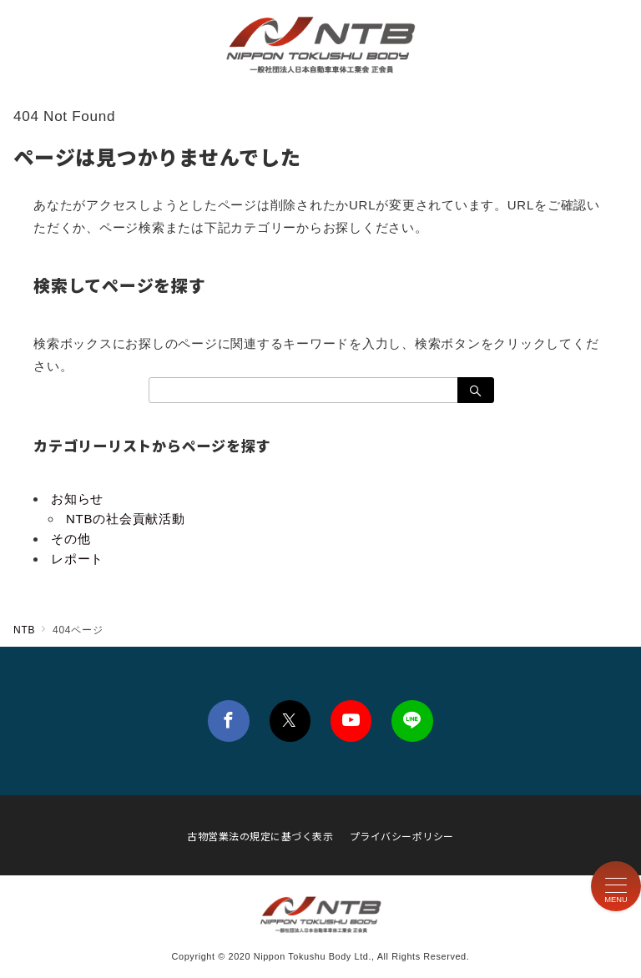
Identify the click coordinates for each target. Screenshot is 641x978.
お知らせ (77, 499)
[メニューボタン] (616, 886)
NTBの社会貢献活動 (125, 519)
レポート (77, 559)
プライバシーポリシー (402, 836)
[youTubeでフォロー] (351, 720)
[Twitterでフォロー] (290, 720)
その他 (70, 539)
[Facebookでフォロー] (228, 720)
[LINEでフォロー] (411, 720)
